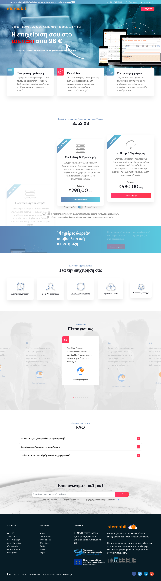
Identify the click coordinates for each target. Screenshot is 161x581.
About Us (44, 533)
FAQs (42, 546)
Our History (45, 543)
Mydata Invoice (13, 549)
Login (42, 552)
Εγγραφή (147, 9)
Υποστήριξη (131, 2)
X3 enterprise (12, 546)
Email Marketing (14, 543)
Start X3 (10, 533)
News (42, 549)
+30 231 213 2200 (114, 2)
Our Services (45, 536)
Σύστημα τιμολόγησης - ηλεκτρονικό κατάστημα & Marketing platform (45, 50)
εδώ (117, 500)
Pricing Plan (12, 552)
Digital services (13, 536)
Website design (13, 539)
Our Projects (45, 539)
